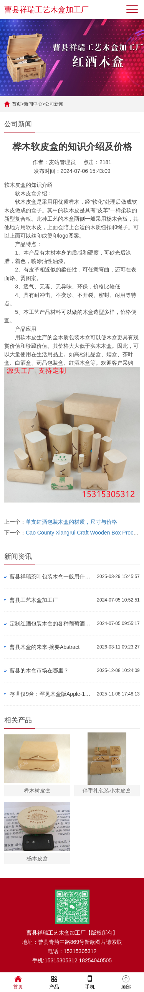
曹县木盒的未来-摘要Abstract (44, 647)
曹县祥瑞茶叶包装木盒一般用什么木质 (51, 576)
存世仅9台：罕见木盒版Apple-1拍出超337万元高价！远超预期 (51, 694)
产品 (54, 982)
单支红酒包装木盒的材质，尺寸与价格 (71, 522)
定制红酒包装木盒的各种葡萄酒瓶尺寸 (51, 623)
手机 (90, 982)
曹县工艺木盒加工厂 (34, 600)
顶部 (126, 982)
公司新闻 (54, 104)
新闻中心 (33, 104)
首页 (16, 104)
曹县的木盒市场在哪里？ (39, 670)
